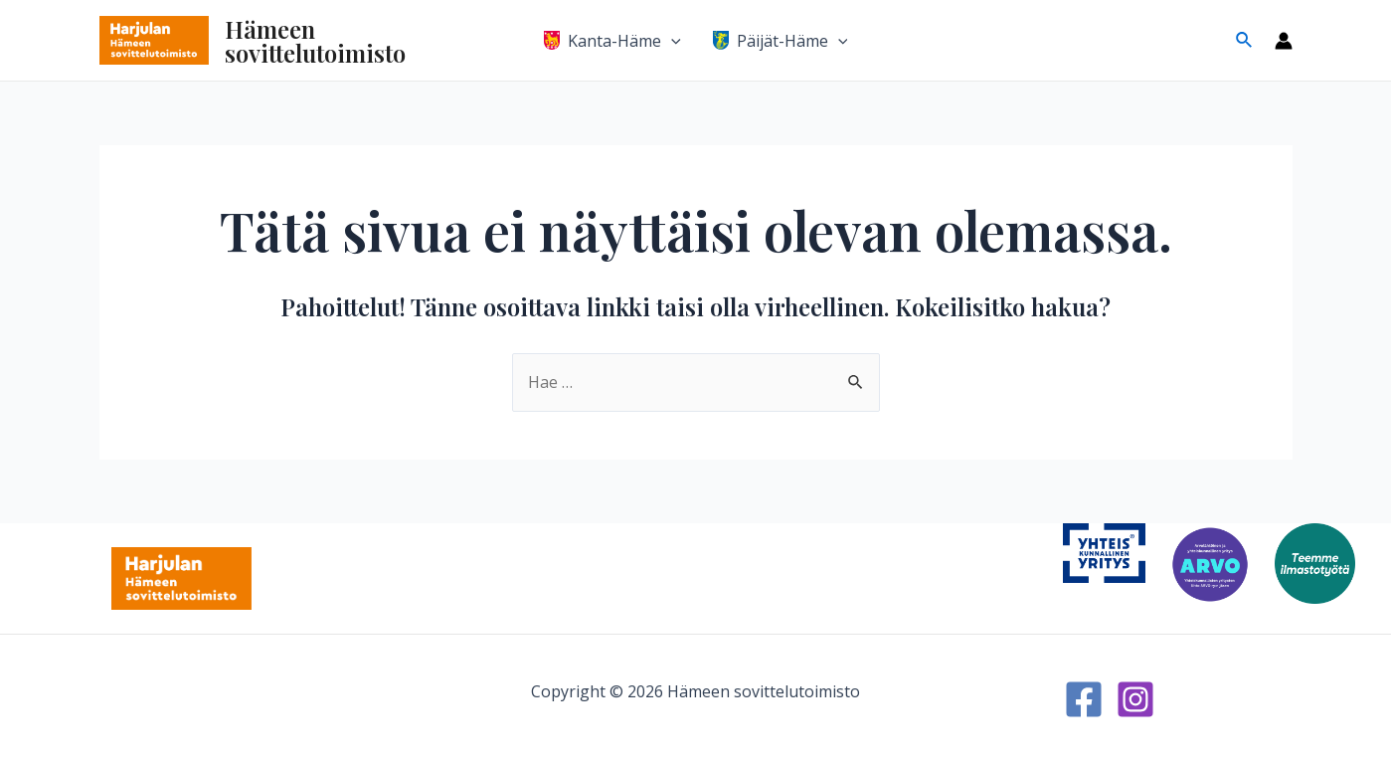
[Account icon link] (1284, 41)
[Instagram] (1135, 699)
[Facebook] (1084, 699)
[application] (671, 41)
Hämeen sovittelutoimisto (315, 41)
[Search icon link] (1245, 41)
